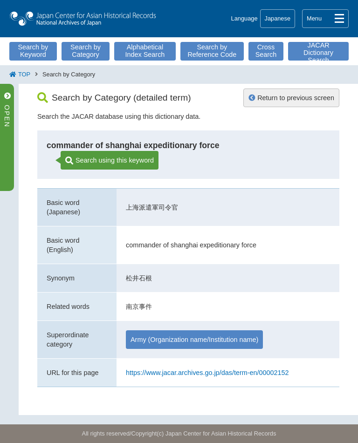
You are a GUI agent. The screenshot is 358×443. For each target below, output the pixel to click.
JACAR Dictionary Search (318, 51)
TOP (24, 74)
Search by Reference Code (211, 50)
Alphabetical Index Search (145, 50)
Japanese (278, 18)
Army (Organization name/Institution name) (194, 339)
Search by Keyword (33, 50)
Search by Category (85, 50)
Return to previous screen (291, 98)
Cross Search (266, 50)
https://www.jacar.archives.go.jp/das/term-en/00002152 (207, 372)
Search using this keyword (109, 160)
